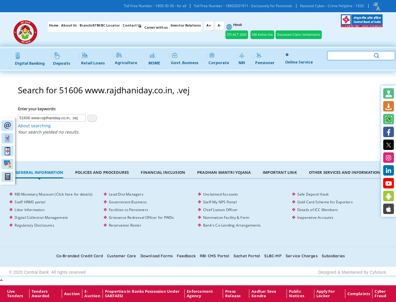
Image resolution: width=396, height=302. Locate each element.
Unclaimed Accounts (220, 194)
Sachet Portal (246, 255)
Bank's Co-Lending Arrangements (232, 225)
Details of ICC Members (317, 209)
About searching (34, 125)
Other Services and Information (344, 172)
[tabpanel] (198, 210)
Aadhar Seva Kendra (263, 293)
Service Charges (302, 255)
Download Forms (156, 255)
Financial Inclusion (163, 172)
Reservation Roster (125, 225)
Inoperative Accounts (315, 217)
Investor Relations (186, 25)
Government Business (128, 202)
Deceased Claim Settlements (298, 34)
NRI (242, 59)
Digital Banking (30, 59)
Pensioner (265, 59)
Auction (72, 293)
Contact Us (132, 25)
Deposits (61, 59)
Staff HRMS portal (30, 202)
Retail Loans (93, 59)
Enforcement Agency (200, 293)
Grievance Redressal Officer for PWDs (141, 217)
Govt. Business (184, 59)
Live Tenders (15, 293)
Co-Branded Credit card (79, 255)
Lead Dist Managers (126, 194)
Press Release (233, 293)
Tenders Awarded (40, 293)
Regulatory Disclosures (34, 225)
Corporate (218, 59)
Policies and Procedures (102, 172)
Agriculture (126, 59)
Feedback (186, 255)
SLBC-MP (272, 255)
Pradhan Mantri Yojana (224, 172)
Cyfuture (377, 272)
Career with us (156, 28)
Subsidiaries (333, 255)
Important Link (280, 172)
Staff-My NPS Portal (220, 202)
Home (53, 25)
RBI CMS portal (214, 255)
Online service (299, 58)
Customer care (121, 255)
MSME (154, 59)
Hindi (237, 25)
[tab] (39, 172)
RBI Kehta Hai (262, 34)
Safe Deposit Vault (313, 194)
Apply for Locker (325, 293)
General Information (39, 172)
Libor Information (29, 209)
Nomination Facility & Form (226, 217)
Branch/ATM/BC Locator (100, 25)
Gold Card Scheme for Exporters (325, 202)
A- (220, 25)
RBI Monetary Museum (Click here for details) (53, 194)
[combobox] (376, 6)
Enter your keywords (36, 108)
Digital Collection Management (41, 217)
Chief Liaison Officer (220, 209)
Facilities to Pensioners (128, 209)
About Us (69, 25)
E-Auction (92, 293)
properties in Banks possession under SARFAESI (142, 293)
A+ (208, 25)
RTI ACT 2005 (237, 34)
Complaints (358, 293)
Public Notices (296, 293)
